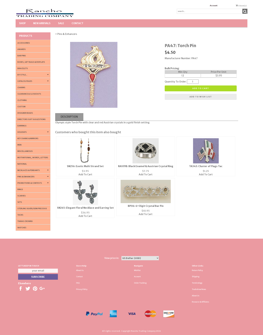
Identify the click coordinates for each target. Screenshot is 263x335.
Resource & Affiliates (200, 302)
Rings (20, 189)
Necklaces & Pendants (28, 170)
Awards (21, 49)
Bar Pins (21, 55)
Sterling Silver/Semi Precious (32, 208)
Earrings (22, 126)
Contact (77, 23)
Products (25, 35)
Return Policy (197, 270)
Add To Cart (85, 174)
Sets (19, 202)
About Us (80, 270)
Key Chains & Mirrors (27, 138)
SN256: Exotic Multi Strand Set (85, 166)
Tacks (20, 215)
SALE (61, 23)
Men (19, 145)
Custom (21, 106)
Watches (21, 227)
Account (213, 5)
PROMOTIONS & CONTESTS (29, 183)
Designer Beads (25, 113)
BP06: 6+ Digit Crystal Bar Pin (146, 205)
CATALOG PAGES (24, 81)
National (22, 164)
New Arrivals (41, 23)
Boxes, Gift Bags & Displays (31, 62)
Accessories (23, 43)
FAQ (78, 283)
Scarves (21, 196)
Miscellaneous (25, 151)
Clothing (22, 100)
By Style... (22, 75)
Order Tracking (140, 283)
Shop (22, 23)
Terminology (197, 283)
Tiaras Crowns (25, 221)
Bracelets (22, 68)
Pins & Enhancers (26, 176)
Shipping (195, 277)
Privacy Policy (81, 289)
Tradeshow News (199, 289)
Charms (21, 87)
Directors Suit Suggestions (31, 119)
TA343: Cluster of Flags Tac (205, 166)
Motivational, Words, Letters (32, 157)
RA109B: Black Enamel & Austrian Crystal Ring (145, 166)
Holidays (22, 132)
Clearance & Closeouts (29, 94)
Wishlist (137, 270)
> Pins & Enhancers (66, 34)
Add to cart (200, 88)
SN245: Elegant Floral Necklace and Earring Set (85, 207)
